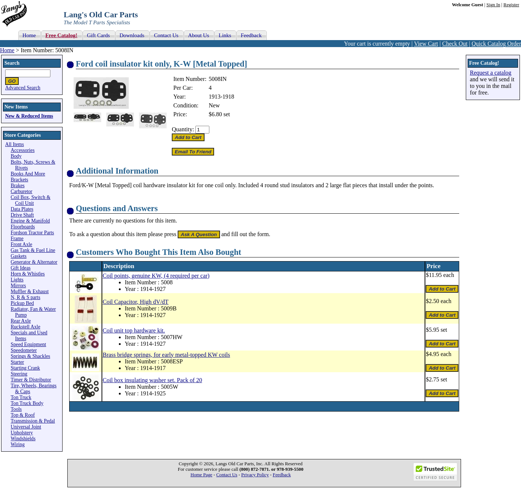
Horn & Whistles (28, 274)
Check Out (455, 43)
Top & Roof (23, 415)
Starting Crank (25, 368)
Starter (17, 362)
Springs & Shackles (30, 356)
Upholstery (22, 432)
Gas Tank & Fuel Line (33, 250)
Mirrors (18, 285)
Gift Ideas (21, 268)
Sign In (493, 4)
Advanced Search (22, 87)
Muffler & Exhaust (30, 291)
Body (16, 156)
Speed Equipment (28, 344)
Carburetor (21, 191)
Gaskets (18, 256)
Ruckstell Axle (25, 327)
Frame (17, 238)
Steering (19, 374)
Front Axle (21, 244)
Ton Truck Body (27, 403)
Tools (16, 409)
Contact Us (226, 474)
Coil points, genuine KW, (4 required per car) (156, 276)
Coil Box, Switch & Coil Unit (30, 200)
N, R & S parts (25, 297)
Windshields (23, 438)
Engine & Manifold (30, 221)
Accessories (23, 150)
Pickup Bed (22, 303)
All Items (14, 144)
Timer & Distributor (31, 380)
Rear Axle (21, 321)
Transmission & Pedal (33, 421)
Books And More (28, 174)
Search (12, 63)
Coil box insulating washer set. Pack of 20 (152, 380)
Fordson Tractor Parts (32, 232)
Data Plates (22, 209)
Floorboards (23, 227)
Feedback (282, 474)
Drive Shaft (22, 215)
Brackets (19, 179)
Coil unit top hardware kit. (134, 330)
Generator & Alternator (34, 262)
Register (511, 4)
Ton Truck (21, 397)
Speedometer (24, 350)
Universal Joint (26, 427)
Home (7, 50)
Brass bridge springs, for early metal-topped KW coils (166, 355)
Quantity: (183, 129)
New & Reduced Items (29, 116)
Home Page (201, 474)
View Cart (426, 43)
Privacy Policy (255, 474)
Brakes (18, 185)
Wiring (18, 444)
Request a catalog (490, 73)
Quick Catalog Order (496, 43)
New (214, 105)
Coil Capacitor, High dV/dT (136, 302)
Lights (17, 279)
